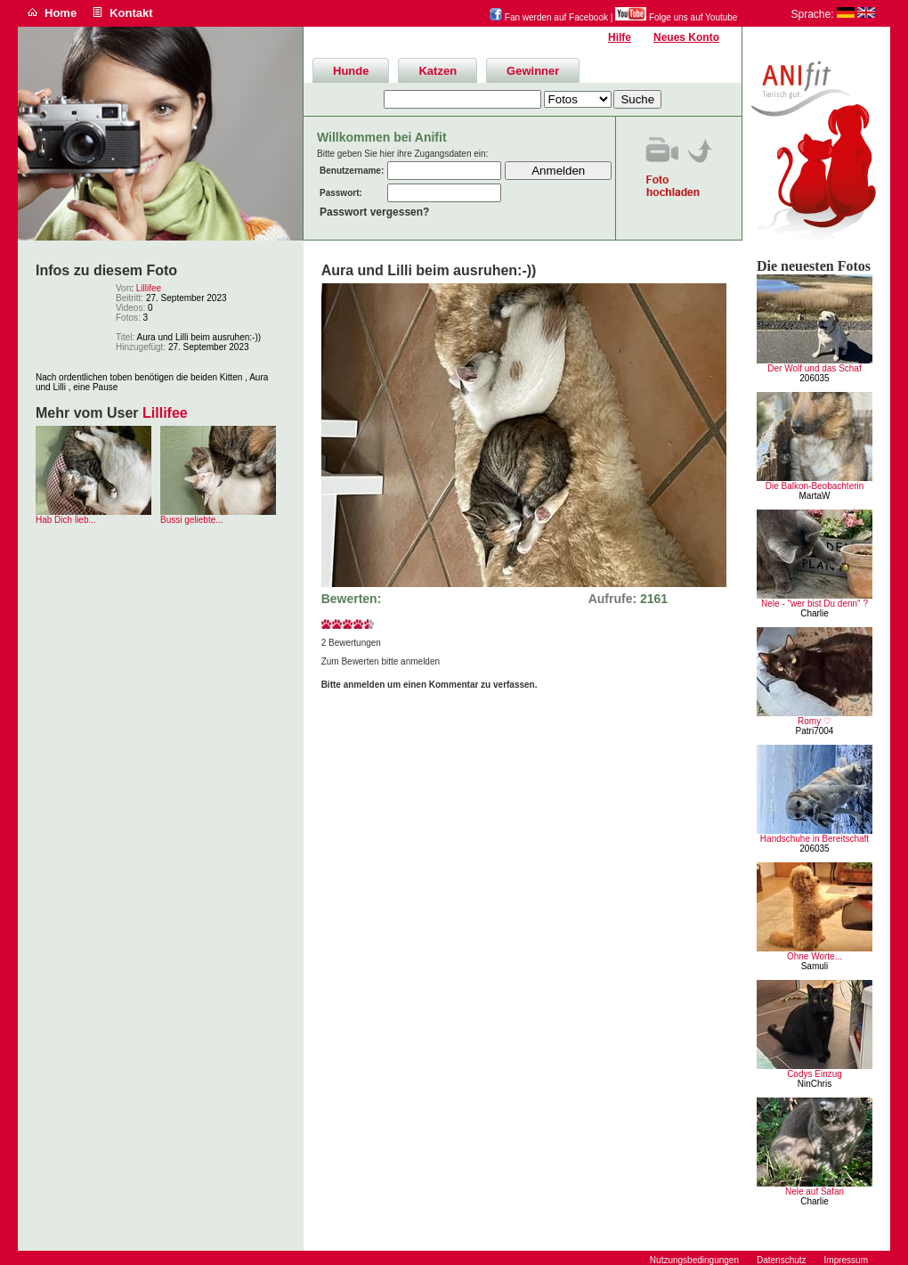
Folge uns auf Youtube (676, 17)
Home (61, 13)
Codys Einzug (814, 1074)
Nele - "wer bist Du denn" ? (814, 603)
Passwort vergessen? (374, 212)
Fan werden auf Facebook (549, 17)
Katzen (437, 71)
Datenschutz (782, 1260)
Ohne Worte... (814, 956)
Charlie (814, 613)
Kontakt (130, 13)
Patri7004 (815, 731)
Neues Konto (686, 37)
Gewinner (533, 71)
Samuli (815, 966)
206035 (814, 378)
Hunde (351, 71)
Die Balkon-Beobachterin (815, 486)
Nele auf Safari (814, 1191)
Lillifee (148, 288)
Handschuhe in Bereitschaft (814, 839)
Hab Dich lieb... (66, 520)
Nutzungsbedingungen (694, 1260)
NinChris (814, 1084)
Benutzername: (352, 170)
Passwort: (341, 193)
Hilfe (619, 37)
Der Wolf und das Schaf (814, 368)
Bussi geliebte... (191, 520)
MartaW (815, 496)
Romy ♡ (814, 721)
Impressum (846, 1260)
